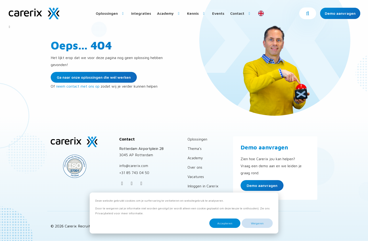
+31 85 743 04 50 (134, 173)
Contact (241, 13)
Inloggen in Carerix (203, 186)
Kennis (196, 13)
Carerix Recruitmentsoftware (34, 13)
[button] (307, 13)
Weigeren (257, 223)
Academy (169, 13)
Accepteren (224, 223)
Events (218, 13)
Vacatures (196, 176)
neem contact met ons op (78, 86)
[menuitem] (110, 13)
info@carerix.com (133, 165)
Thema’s (195, 148)
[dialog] (184, 213)
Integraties (141, 13)
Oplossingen (110, 13)
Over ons (195, 167)
